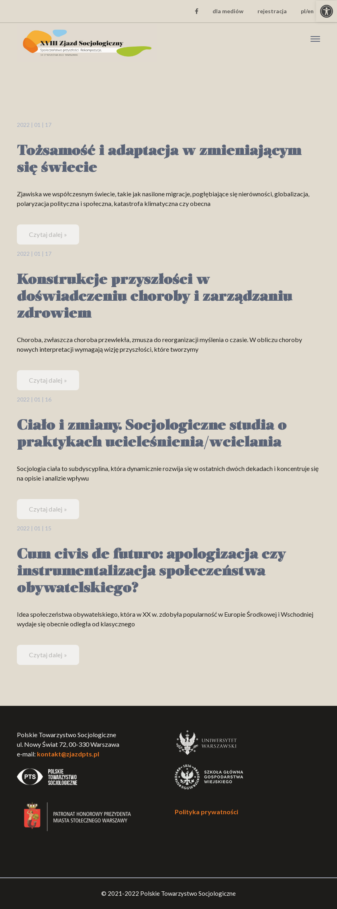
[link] (326, 11)
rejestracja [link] (272, 11)
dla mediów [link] (227, 11)
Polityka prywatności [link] (206, 811)
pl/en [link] (307, 11)
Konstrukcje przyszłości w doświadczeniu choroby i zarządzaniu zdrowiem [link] (154, 297)
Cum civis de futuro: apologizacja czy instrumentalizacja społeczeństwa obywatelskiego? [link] (151, 572)
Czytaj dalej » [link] (48, 234)
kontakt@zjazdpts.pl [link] (68, 754)
